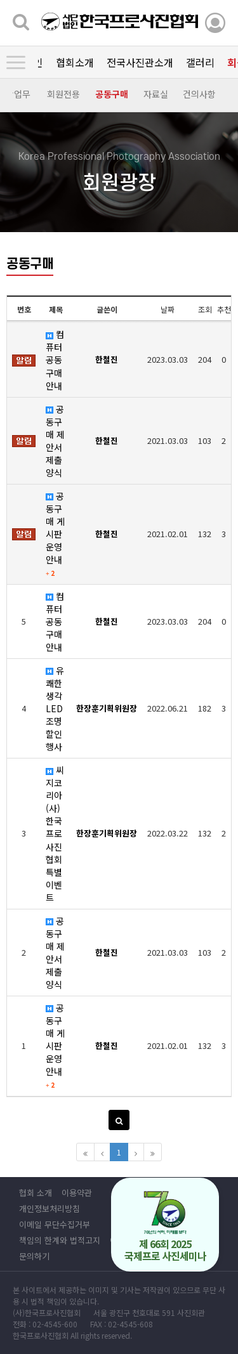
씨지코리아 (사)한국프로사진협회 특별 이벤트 (55, 833)
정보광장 (161, 62)
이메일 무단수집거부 (54, 1224)
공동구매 (111, 94)
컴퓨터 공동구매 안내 (55, 359)
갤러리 (64, 62)
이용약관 (77, 1193)
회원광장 (110, 62)
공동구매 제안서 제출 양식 (55, 441)
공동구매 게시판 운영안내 (55, 534)
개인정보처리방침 (49, 1208)
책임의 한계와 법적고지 (59, 1240)
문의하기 (34, 1256)
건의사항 (198, 94)
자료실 (155, 94)
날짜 (168, 309)
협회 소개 (35, 1193)
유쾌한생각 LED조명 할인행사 (55, 708)
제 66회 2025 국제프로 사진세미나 (165, 1226)
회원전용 (62, 94)
